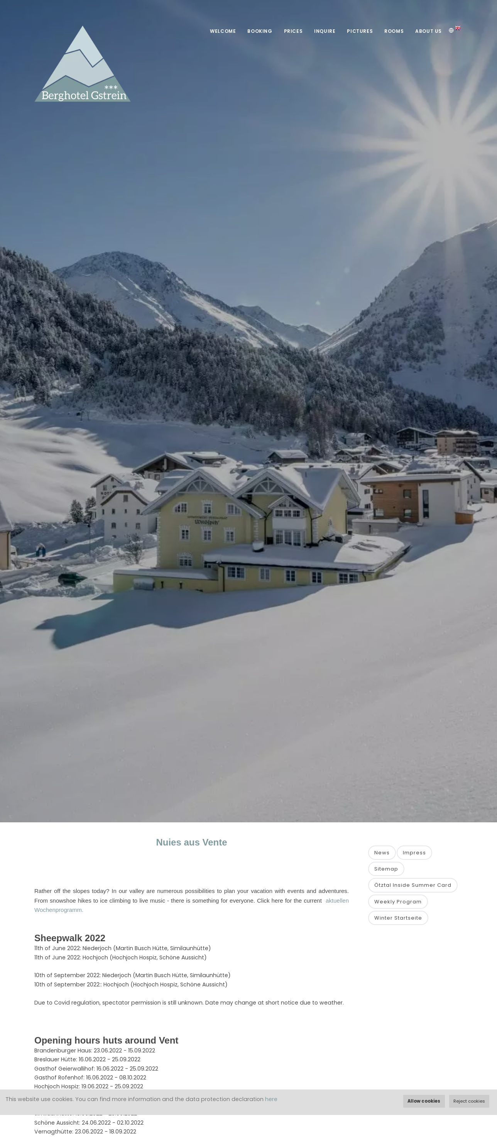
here (271, 1099)
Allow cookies (423, 1101)
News (382, 852)
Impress (414, 852)
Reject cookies (469, 1101)
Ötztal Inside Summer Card (412, 885)
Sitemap (386, 869)
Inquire (324, 31)
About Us (428, 31)
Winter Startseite (398, 918)
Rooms (394, 31)
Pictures (360, 31)
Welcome (223, 31)
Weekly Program (398, 901)
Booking (259, 31)
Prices (293, 31)
